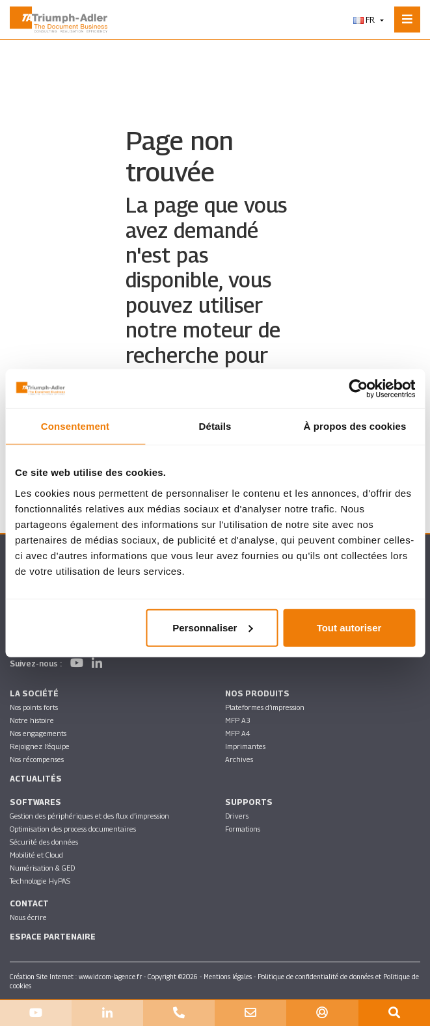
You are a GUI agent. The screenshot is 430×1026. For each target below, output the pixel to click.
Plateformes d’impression (264, 707)
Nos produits (257, 693)
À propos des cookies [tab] (355, 426)
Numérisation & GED (42, 867)
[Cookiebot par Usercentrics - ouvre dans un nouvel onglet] (358, 389)
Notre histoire (32, 720)
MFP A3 (237, 720)
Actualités (36, 778)
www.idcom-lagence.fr (110, 976)
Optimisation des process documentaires (73, 828)
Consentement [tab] (75, 426)
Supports (249, 802)
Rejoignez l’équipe (40, 746)
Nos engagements (38, 733)
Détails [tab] (215, 426)
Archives (239, 759)
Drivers (237, 815)
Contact (29, 903)
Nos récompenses (37, 759)
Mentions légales (228, 976)
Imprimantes (245, 746)
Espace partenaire (53, 936)
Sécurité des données (44, 841)
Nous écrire (28, 917)
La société (34, 693)
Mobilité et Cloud (36, 854)
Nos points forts (34, 707)
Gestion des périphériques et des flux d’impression (89, 815)
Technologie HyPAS (40, 880)
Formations (242, 828)
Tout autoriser (349, 627)
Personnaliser (212, 627)
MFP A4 (237, 733)
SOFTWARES (35, 802)
